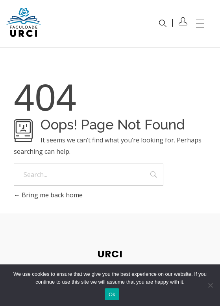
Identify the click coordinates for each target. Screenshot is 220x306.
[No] (210, 285)
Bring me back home (48, 195)
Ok (112, 294)
